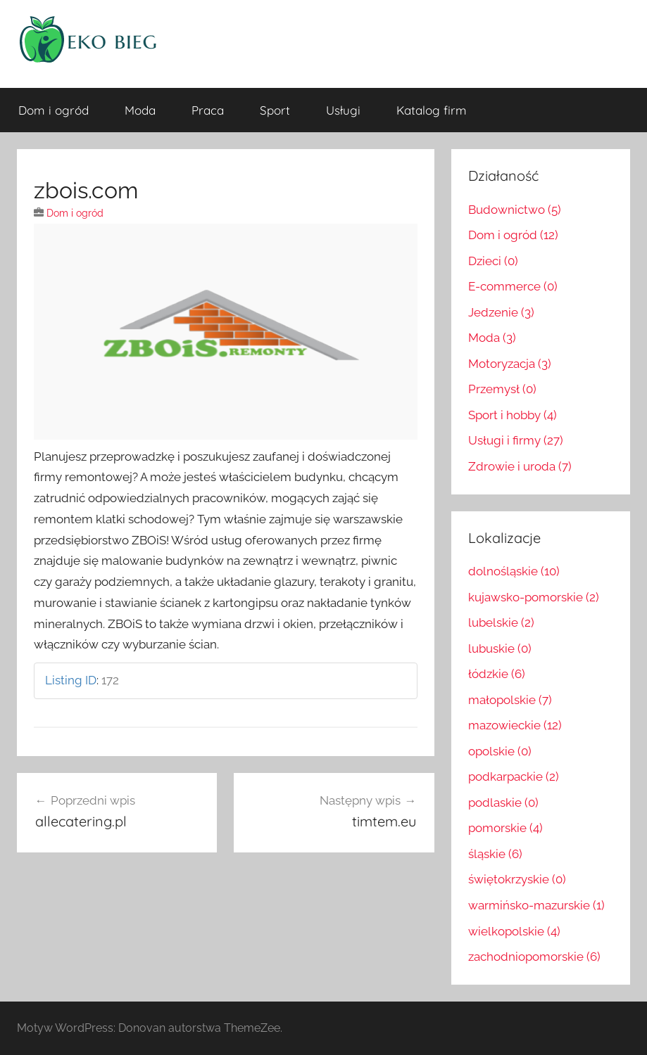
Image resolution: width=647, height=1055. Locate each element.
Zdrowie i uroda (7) (520, 466)
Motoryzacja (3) (509, 364)
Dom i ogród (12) (513, 235)
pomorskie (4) (505, 828)
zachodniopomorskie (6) (534, 957)
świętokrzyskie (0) (517, 879)
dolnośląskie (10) (514, 571)
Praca (207, 110)
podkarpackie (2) (513, 776)
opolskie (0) (500, 751)
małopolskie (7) (510, 700)
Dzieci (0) (493, 261)
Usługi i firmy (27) (515, 440)
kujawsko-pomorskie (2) (533, 597)
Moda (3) (492, 338)
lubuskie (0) (500, 648)
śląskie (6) (495, 854)
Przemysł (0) (502, 389)
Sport (275, 110)
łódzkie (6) (496, 674)
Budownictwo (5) (514, 210)
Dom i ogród (53, 110)
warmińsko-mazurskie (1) (536, 905)
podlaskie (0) (503, 802)
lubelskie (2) (501, 622)
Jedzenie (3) (501, 312)
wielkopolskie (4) (514, 931)
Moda (140, 110)
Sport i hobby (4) (512, 415)
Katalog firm (431, 110)
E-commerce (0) (513, 286)
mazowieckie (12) (515, 725)
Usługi (343, 110)
